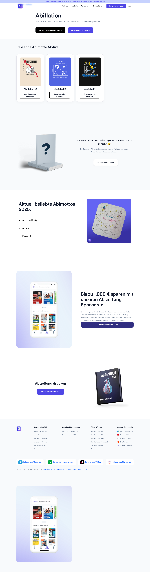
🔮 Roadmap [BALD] (124, 445)
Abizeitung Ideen (97, 431)
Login (129, 6)
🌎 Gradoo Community (125, 431)
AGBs (53, 469)
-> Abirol (24, 228)
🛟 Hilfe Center (122, 442)
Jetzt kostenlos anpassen (30, 95)
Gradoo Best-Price (97, 435)
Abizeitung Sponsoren (41, 442)
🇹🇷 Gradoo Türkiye (123, 435)
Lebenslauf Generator (99, 445)
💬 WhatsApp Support (125, 438)
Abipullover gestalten (41, 435)
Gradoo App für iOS (69, 435)
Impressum (46, 469)
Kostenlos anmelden (116, 6)
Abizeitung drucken (40, 431)
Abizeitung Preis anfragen (50, 392)
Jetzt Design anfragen (105, 162)
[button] (65, 6)
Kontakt (74, 469)
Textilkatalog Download (99, 442)
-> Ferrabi (25, 236)
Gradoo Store (97, 6)
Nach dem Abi (96, 449)
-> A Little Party (28, 220)
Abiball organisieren (41, 438)
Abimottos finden (40, 445)
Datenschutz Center (63, 469)
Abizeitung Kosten (97, 438)
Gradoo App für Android (70, 431)
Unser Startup (82, 469)
